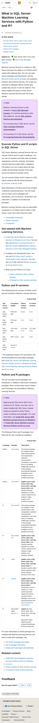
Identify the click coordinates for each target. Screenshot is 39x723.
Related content (8, 52)
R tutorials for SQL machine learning (23, 280)
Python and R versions (10, 46)
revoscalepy (15, 449)
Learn (4, 7)
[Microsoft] (19, 2)
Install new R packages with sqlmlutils (19, 648)
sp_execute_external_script (12, 183)
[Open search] (30, 3)
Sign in (35, 3)
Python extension (12, 220)
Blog (28, 711)
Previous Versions (18, 711)
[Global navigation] (2, 3)
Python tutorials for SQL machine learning (21, 667)
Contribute (5, 714)
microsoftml (15, 481)
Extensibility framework (14, 217)
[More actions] (35, 7)
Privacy (13, 714)
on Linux (27, 240)
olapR (13, 559)
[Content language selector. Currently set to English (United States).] (12, 701)
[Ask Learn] (32, 7)
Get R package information (15, 645)
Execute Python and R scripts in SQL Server (17, 41)
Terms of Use (26, 717)
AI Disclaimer (6, 711)
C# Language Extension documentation (19, 137)
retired (14, 613)
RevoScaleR (15, 505)
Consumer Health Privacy (10, 717)
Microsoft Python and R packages (14, 79)
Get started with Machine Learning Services (17, 43)
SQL (9, 7)
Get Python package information (17, 642)
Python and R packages (11, 49)
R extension (10, 223)
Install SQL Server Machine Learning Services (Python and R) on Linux (19, 366)
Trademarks (5, 720)
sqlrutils (13, 578)
